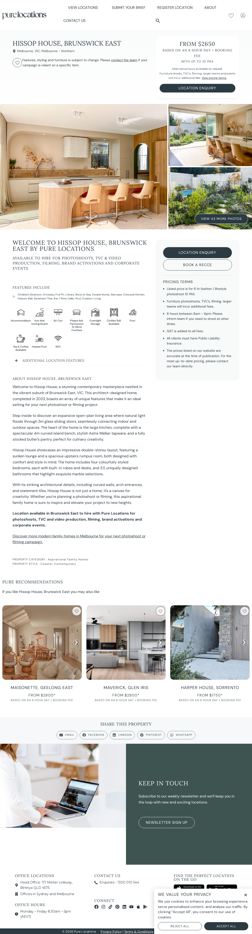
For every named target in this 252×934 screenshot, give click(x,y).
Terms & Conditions (139, 932)
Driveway (48, 294)
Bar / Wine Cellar (64, 298)
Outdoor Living (91, 298)
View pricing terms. (214, 78)
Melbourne (25, 51)
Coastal (46, 564)
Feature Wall (25, 298)
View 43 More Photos (221, 218)
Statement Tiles (43, 298)
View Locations (84, 7)
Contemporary (65, 564)
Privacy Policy (111, 932)
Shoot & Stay (83, 294)
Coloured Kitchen (133, 294)
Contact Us (74, 20)
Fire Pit (59, 294)
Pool (78, 298)
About (211, 7)
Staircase (116, 294)
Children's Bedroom (30, 294)
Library (69, 294)
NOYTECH (182, 932)
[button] (158, 20)
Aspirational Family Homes (68, 559)
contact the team (124, 60)
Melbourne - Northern (58, 51)
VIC (37, 51)
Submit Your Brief (129, 7)
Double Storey (100, 294)
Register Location (175, 7)
